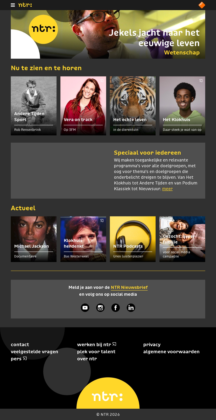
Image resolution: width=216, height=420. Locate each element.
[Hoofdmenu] (13, 5)
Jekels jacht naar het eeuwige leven (154, 38)
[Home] (25, 6)
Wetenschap (182, 52)
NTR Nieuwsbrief (129, 287)
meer (167, 189)
